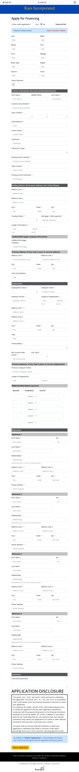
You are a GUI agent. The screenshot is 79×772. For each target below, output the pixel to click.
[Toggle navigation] (74, 2)
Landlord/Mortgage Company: (18, 241)
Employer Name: (48, 288)
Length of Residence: (20, 225)
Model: (13, 45)
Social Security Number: (20, 104)
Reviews (62, 756)
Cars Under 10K (38, 756)
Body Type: (15, 63)
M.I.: (57, 438)
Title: (13, 334)
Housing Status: (18, 216)
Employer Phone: (18, 296)
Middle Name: (36, 95)
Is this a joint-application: (21, 24)
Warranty (55, 756)
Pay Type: (35, 352)
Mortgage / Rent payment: (52, 216)
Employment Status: (19, 288)
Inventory (21, 756)
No (44, 24)
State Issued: (17, 166)
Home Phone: (17, 130)
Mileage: (43, 54)
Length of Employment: (50, 296)
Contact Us (43, 758)
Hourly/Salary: (17, 343)
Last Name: (56, 95)
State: (39, 207)
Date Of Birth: (17, 113)
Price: (13, 54)
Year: (13, 36)
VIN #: (42, 71)
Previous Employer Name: (21, 368)
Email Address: (17, 121)
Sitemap (47, 764)
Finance (47, 756)
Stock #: (14, 71)
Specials (29, 756)
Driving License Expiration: (22, 175)
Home (15, 756)
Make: (42, 36)
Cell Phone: (15, 139)
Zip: (53, 207)
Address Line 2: (17, 198)
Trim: (42, 45)
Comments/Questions (19, 678)
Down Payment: (17, 80)
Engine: (43, 63)
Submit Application (20, 747)
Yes (37, 24)
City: (13, 207)
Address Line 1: (17, 189)
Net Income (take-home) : (18, 353)
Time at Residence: (18, 273)
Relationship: (16, 456)
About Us (35, 758)
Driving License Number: (21, 157)
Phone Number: (18, 485)
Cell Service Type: (18, 148)
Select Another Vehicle (56, 30)
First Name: (16, 95)
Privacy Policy (55, 764)
